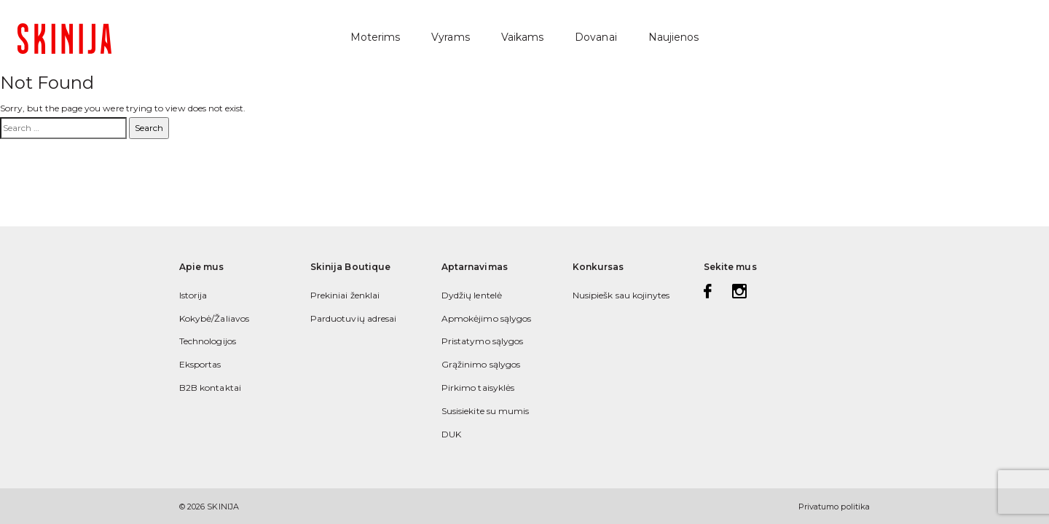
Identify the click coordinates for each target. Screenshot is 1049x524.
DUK (451, 434)
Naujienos (673, 37)
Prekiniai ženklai (345, 295)
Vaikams (522, 37)
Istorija (193, 295)
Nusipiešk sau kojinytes (621, 295)
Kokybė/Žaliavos (214, 318)
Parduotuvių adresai (353, 318)
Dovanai (595, 37)
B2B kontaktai (210, 387)
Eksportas (200, 364)
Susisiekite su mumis (485, 410)
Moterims (375, 37)
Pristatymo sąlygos (482, 341)
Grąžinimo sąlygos (480, 364)
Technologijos (207, 341)
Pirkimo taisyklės (477, 387)
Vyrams (450, 37)
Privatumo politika (834, 506)
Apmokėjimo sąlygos (486, 318)
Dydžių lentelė (471, 295)
